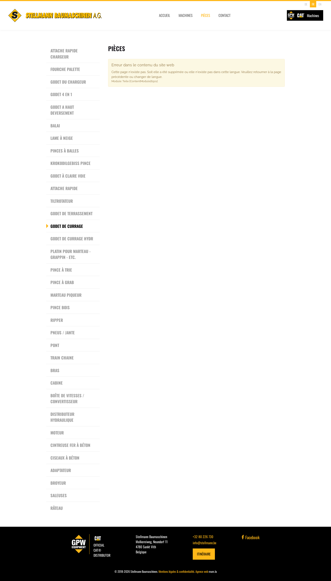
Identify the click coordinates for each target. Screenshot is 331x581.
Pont (54, 345)
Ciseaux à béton (64, 458)
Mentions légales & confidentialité (176, 571)
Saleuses (58, 495)
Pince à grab (62, 282)
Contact (225, 16)
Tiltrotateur (61, 201)
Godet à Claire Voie (67, 176)
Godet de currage (66, 226)
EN (319, 4)
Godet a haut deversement (62, 110)
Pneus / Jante (62, 332)
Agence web (201, 571)
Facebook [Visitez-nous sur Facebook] (250, 537)
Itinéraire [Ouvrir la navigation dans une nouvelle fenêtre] (204, 554)
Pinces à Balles (64, 151)
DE (305, 4)
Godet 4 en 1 (61, 94)
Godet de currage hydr (71, 238)
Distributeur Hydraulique (62, 417)
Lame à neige (61, 138)
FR (312, 4)
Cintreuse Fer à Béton (70, 445)
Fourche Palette (65, 69)
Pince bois (60, 307)
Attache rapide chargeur (64, 54)
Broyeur (58, 483)
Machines (185, 16)
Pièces (205, 16)
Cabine (56, 383)
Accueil (164, 16)
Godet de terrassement (71, 213)
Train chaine (62, 358)
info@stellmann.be (204, 542)
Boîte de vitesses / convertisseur (67, 398)
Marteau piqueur (65, 295)
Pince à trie (61, 270)
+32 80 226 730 (203, 536)
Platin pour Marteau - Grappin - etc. (70, 254)
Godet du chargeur (68, 82)
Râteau (56, 508)
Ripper (56, 320)
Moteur (57, 432)
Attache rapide (64, 188)
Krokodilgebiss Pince (70, 163)
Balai (55, 125)
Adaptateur (60, 470)
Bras (54, 370)
